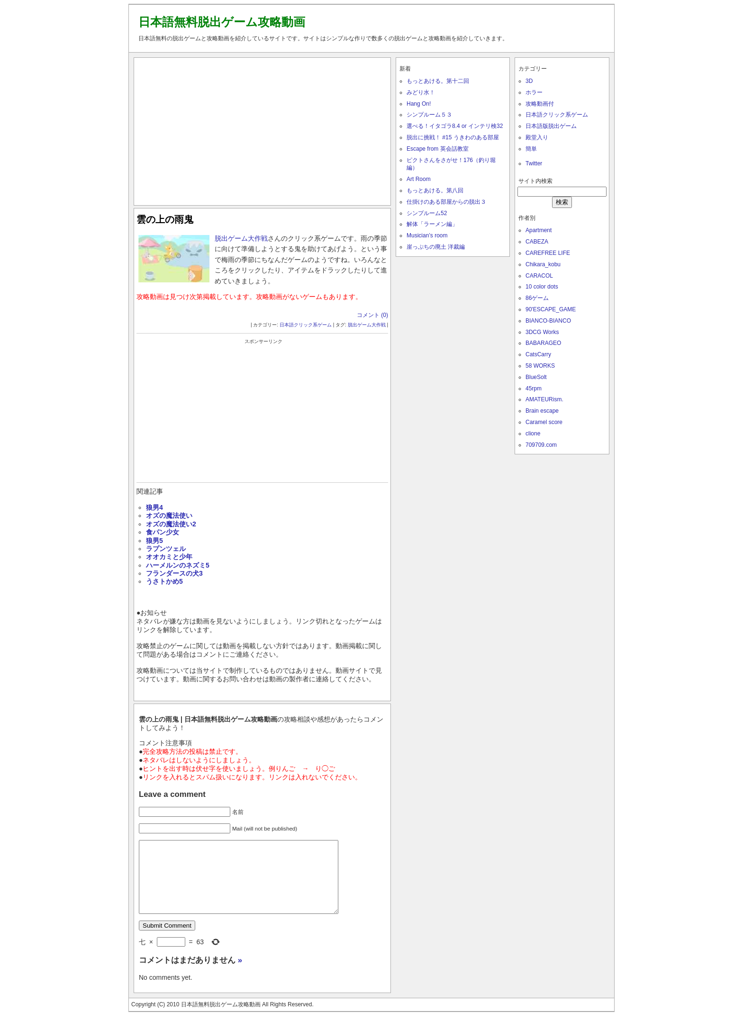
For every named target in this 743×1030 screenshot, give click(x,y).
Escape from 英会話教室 (438, 148)
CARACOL (539, 275)
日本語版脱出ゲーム (551, 126)
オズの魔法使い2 (171, 524)
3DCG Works (542, 332)
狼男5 (154, 540)
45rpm (534, 388)
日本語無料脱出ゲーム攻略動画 (221, 21)
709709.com (541, 445)
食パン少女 (162, 532)
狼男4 (154, 507)
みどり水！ (421, 92)
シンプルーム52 (427, 213)
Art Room (419, 179)
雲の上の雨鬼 (164, 219)
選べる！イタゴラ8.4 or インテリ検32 (455, 126)
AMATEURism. (544, 399)
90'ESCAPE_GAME (551, 309)
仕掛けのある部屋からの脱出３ (446, 202)
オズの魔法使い (169, 515)
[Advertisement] (262, 129)
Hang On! (419, 103)
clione (533, 433)
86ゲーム (537, 298)
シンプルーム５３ (429, 114)
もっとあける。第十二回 (438, 81)
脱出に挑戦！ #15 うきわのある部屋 (453, 137)
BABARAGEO (543, 343)
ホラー (534, 92)
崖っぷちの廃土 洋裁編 (436, 247)
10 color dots (542, 286)
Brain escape (542, 410)
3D (529, 81)
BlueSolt (536, 377)
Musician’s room (427, 235)
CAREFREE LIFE (548, 253)
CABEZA (537, 241)
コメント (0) (372, 315)
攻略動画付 (540, 103)
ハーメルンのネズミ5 (177, 565)
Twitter (534, 163)
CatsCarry (538, 354)
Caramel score (544, 422)
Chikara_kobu (543, 264)
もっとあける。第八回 (435, 190)
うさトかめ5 (164, 581)
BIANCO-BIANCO (548, 320)
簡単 (531, 148)
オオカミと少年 (169, 556)
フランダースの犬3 (174, 573)
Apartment (539, 230)
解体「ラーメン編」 (432, 224)
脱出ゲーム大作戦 (241, 238)
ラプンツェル (166, 548)
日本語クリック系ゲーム (306, 324)
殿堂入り (537, 137)
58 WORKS (540, 365)
